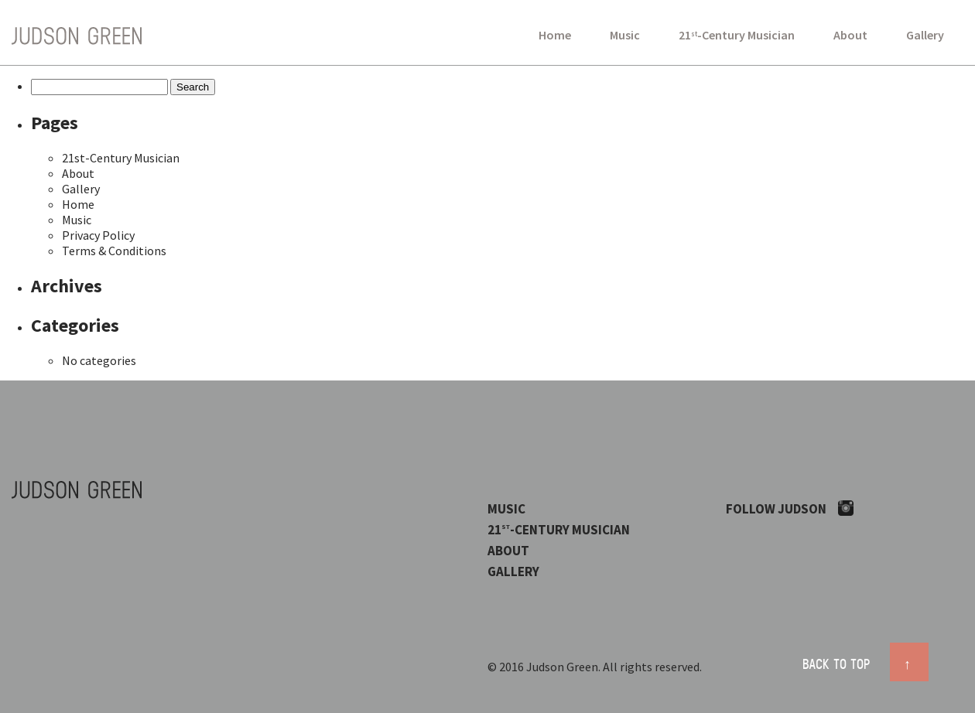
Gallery (925, 35)
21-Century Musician (737, 35)
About (850, 35)
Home (555, 35)
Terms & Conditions (114, 250)
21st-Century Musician (121, 157)
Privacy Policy (98, 235)
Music (625, 35)
